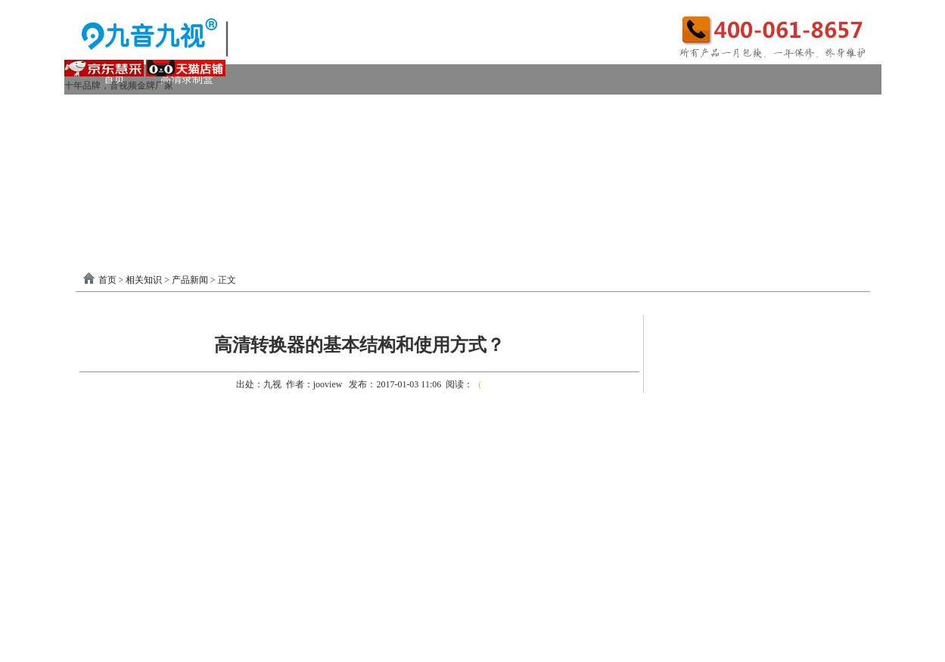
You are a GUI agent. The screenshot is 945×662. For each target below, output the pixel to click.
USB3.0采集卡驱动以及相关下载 (409, 200)
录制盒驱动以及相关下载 (240, 200)
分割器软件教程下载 (164, 230)
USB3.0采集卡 (225, 109)
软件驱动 (125, 200)
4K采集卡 (702, 109)
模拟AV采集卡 (150, 139)
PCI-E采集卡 (322, 109)
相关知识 (144, 280)
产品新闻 (190, 280)
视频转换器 (130, 170)
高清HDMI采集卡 (427, 109)
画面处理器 (218, 170)
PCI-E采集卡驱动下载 (569, 200)
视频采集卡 (130, 109)
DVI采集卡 (529, 109)
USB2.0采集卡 (793, 109)
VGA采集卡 (616, 109)
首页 (107, 280)
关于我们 (742, 200)
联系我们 (820, 200)
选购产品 (302, 170)
